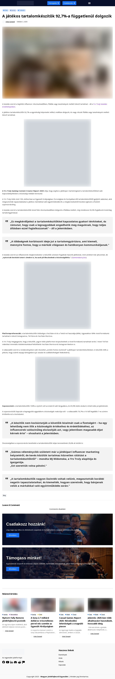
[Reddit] (19, 662)
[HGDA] (13, 652)
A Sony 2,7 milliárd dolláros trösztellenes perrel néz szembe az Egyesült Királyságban (42, 622)
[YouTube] (7, 662)
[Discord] (15, 662)
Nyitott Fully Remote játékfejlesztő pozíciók (13, 619)
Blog (4, 495)
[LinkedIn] (11, 662)
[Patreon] (23, 662)
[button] (89, 3)
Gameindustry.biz (79, 257)
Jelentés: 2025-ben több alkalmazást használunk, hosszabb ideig (100, 620)
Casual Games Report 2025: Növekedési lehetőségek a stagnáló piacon (71, 622)
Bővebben (13, 535)
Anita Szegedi (10, 22)
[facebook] (3, 662)
